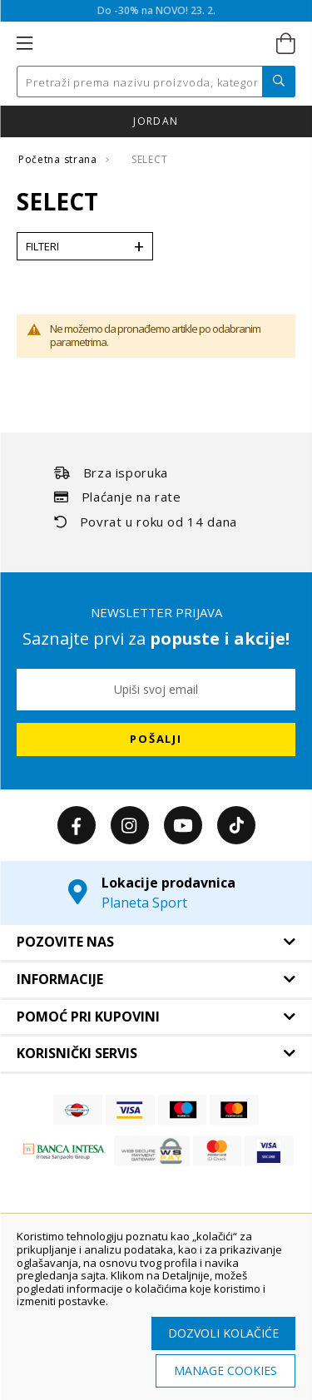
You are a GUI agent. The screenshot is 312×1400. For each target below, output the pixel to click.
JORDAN (155, 121)
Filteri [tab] (42, 246)
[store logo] (154, 44)
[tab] (156, 942)
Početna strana (59, 159)
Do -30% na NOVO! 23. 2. (156, 10)
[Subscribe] (156, 739)
